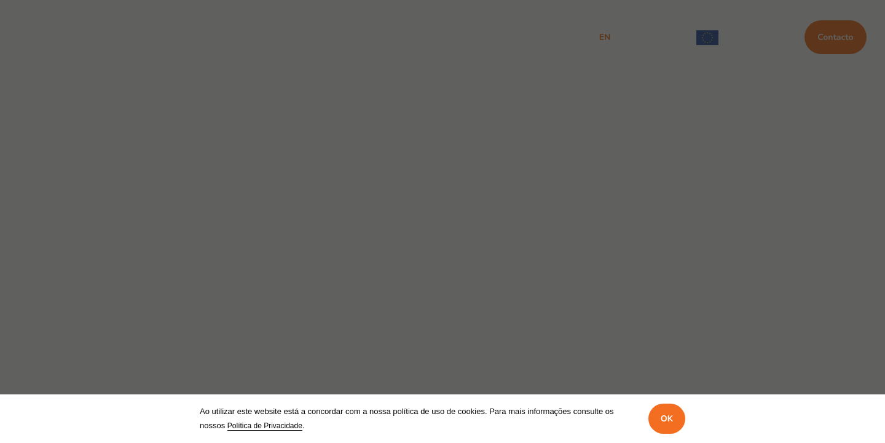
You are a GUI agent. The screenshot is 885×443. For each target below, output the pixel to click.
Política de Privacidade (264, 425)
